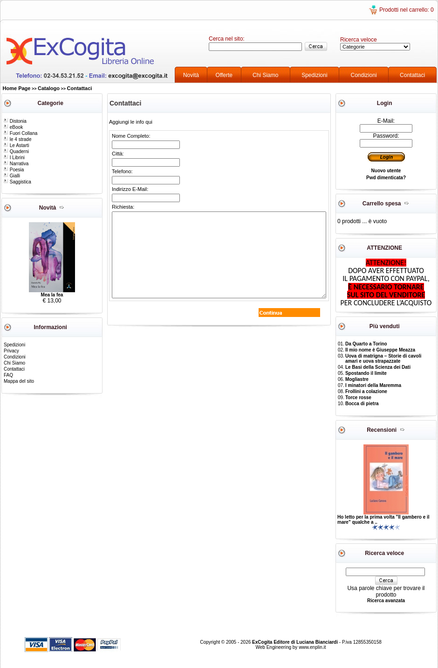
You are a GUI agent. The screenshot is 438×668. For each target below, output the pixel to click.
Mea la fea (52, 294)
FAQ (8, 375)
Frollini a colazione (366, 391)
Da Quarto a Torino (366, 343)
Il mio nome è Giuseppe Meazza (380, 349)
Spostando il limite (366, 373)
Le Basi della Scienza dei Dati (378, 367)
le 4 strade (17, 139)
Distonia (15, 121)
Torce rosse (358, 397)
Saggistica (17, 181)
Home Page (17, 88)
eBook (13, 127)
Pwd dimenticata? (386, 177)
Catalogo (49, 88)
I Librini (14, 157)
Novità (191, 75)
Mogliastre (357, 379)
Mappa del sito (19, 381)
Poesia (13, 169)
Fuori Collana (20, 133)
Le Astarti (16, 145)
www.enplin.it (312, 647)
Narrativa (15, 163)
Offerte (224, 75)
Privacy (11, 350)
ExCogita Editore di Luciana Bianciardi (295, 642)
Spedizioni (314, 75)
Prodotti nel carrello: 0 (406, 10)
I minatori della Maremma (373, 385)
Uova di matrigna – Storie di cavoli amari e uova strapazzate (383, 358)
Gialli (11, 175)
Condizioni (364, 75)
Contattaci (412, 75)
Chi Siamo (265, 75)
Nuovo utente (386, 170)
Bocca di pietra (362, 403)
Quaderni (16, 151)
